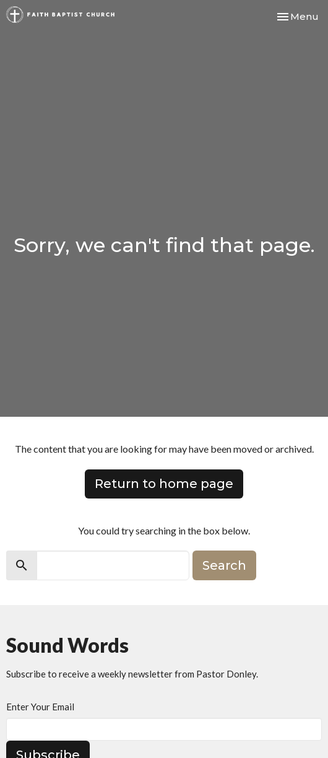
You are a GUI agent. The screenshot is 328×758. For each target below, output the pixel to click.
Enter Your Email (40, 706)
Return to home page (164, 483)
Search (224, 565)
